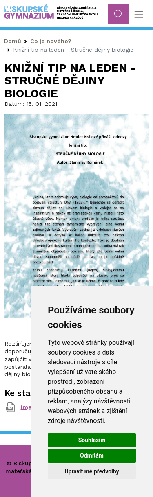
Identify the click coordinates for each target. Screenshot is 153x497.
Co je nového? (50, 41)
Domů (12, 41)
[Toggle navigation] (139, 14)
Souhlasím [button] (92, 440)
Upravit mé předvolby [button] (91, 471)
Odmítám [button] (92, 455)
